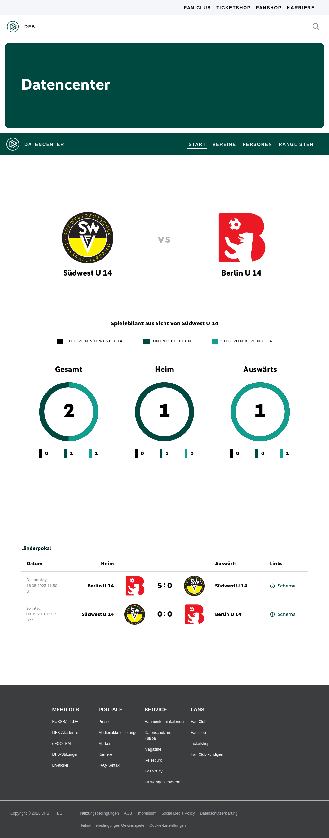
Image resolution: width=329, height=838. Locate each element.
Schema (283, 586)
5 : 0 (164, 586)
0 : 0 (164, 614)
